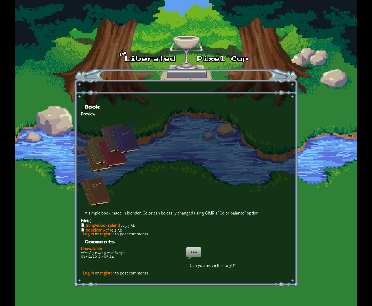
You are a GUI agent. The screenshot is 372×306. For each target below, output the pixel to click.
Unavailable (91, 249)
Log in (88, 234)
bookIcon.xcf (97, 231)
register (107, 234)
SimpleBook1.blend (103, 226)
